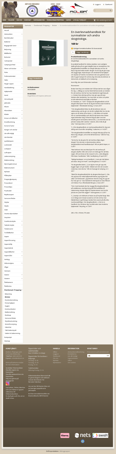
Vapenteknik (8, 248)
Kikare (6, 107)
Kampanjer (8, 337)
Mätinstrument (9, 168)
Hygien (7, 306)
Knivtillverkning (9, 122)
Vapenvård (13, 256)
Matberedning (9, 160)
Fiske (13, 72)
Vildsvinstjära (13, 263)
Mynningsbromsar (10, 164)
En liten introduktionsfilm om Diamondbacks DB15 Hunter (39, 395)
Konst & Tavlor (9, 126)
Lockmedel (8, 145)
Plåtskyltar (8, 175)
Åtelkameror (8, 282)
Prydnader (8, 191)
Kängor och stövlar (10, 130)
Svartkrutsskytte (13, 221)
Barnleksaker (9, 38)
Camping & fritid (9, 65)
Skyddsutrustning (11, 321)
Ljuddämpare (8, 141)
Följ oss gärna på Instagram (12, 380)
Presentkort (8, 183)
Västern (13, 278)
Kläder (13, 114)
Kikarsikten (13, 110)
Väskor (13, 275)
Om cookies (72, 362)
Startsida (28, 25)
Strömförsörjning (11, 324)
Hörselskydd (8, 99)
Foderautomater (10, 76)
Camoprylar (8, 61)
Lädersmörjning (9, 156)
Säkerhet (8, 327)
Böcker (7, 297)
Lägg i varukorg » (82, 52)
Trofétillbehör (13, 233)
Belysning (7, 49)
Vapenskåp (8, 244)
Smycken (7, 217)
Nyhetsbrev (57, 362)
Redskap (8, 315)
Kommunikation (10, 309)
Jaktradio (7, 103)
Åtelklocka (7, 286)
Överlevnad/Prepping (55, 20)
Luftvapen (7, 153)
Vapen (68, 20)
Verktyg (7, 259)
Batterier (7, 42)
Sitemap (7, 341)
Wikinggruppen (64, 451)
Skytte (13, 206)
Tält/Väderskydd (10, 330)
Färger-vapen (13, 84)
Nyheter (7, 172)
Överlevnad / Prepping (13, 290)
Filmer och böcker (13, 68)
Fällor (6, 80)
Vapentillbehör (13, 252)
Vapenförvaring (9, 240)
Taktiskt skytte (13, 225)
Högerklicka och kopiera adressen (39, 96)
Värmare (7, 271)
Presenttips (8, 187)
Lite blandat (8, 137)
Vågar (6, 267)
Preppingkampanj (10, 179)
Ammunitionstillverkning (76, 352)
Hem (4, 20)
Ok (108, 355)
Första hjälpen (10, 303)
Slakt (6, 210)
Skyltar (6, 202)
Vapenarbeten (39, 20)
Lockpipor (13, 149)
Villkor (11, 20)
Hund (6, 95)
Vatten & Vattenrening (12, 333)
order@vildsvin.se (18, 358)
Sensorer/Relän (9, 198)
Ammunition (13, 34)
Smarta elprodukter (11, 214)
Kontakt (27, 20)
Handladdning (13, 88)
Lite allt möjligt (79, 20)
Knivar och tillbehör (13, 118)
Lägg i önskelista (35, 78)
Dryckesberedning (11, 300)
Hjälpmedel (8, 91)
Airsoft (6, 30)
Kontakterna (72, 354)
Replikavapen (9, 194)
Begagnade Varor (10, 46)
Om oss (19, 20)
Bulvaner (7, 57)
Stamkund (107, 4)
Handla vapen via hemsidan (12, 371)
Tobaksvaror (8, 229)
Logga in (97, 4)
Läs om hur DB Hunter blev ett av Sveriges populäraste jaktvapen (39, 388)
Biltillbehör (8, 53)
